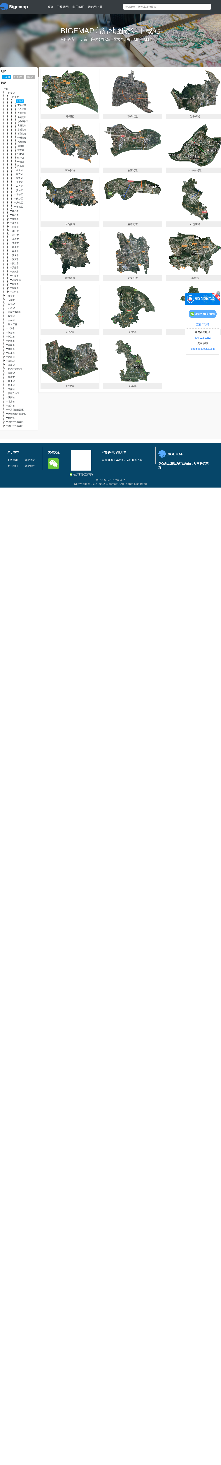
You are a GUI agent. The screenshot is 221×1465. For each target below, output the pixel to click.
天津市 (11, 300)
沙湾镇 (20, 162)
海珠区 (19, 178)
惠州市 (15, 247)
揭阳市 (15, 288)
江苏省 (11, 332)
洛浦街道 (21, 129)
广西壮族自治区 (16, 369)
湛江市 (15, 235)
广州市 (15, 97)
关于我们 (12, 465)
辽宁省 (11, 316)
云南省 (11, 389)
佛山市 (15, 227)
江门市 (15, 231)
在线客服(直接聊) (81, 474)
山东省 (11, 353)
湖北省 (11, 361)
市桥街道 (21, 105)
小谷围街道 (23, 121)
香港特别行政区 (16, 422)
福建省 (11, 344)
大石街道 (21, 125)
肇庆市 (15, 243)
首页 (50, 6)
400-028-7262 (202, 337)
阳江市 (15, 263)
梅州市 (15, 251)
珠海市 (15, 219)
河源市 (15, 259)
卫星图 (6, 77)
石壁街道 (21, 133)
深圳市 (15, 215)
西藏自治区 (13, 393)
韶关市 (15, 210)
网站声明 (30, 460)
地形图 (30, 77)
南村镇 (20, 145)
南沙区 (19, 198)
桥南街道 (21, 117)
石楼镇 (20, 158)
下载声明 (12, 460)
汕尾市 (15, 255)
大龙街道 (21, 141)
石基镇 (20, 166)
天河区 (19, 182)
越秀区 (19, 174)
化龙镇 (20, 154)
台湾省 (11, 417)
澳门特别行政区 (16, 426)
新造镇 (20, 150)
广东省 (11, 93)
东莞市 (15, 271)
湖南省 (11, 365)
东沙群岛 (16, 279)
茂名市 (15, 239)
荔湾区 (19, 170)
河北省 (11, 304)
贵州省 (11, 385)
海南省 (11, 373)
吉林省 (11, 320)
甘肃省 (11, 401)
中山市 (15, 275)
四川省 (11, 381)
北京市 (11, 296)
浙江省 (11, 336)
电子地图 (78, 6)
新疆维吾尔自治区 (17, 413)
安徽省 (11, 340)
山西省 (11, 308)
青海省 (11, 405)
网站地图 (30, 465)
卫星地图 (63, 6)
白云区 (19, 186)
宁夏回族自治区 (16, 409)
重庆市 (11, 377)
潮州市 (15, 284)
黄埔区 (19, 190)
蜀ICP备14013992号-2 (110, 480)
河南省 (11, 357)
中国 (6, 89)
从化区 (19, 202)
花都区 (19, 194)
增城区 (19, 206)
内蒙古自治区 (14, 312)
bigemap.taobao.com (203, 348)
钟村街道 (21, 137)
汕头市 (15, 223)
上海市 (11, 328)
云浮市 (15, 292)
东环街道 (21, 113)
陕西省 (11, 397)
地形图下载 (95, 6)
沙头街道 (21, 109)
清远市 (15, 267)
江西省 (11, 348)
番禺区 (20, 101)
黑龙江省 (12, 324)
